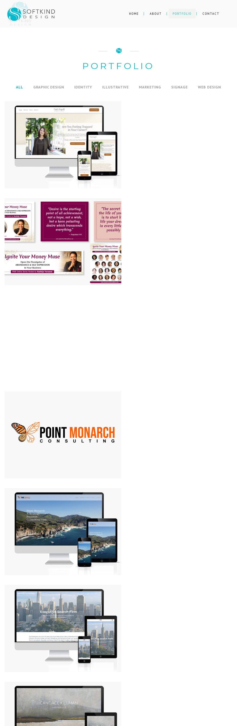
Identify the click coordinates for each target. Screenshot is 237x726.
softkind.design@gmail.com (123, 662)
